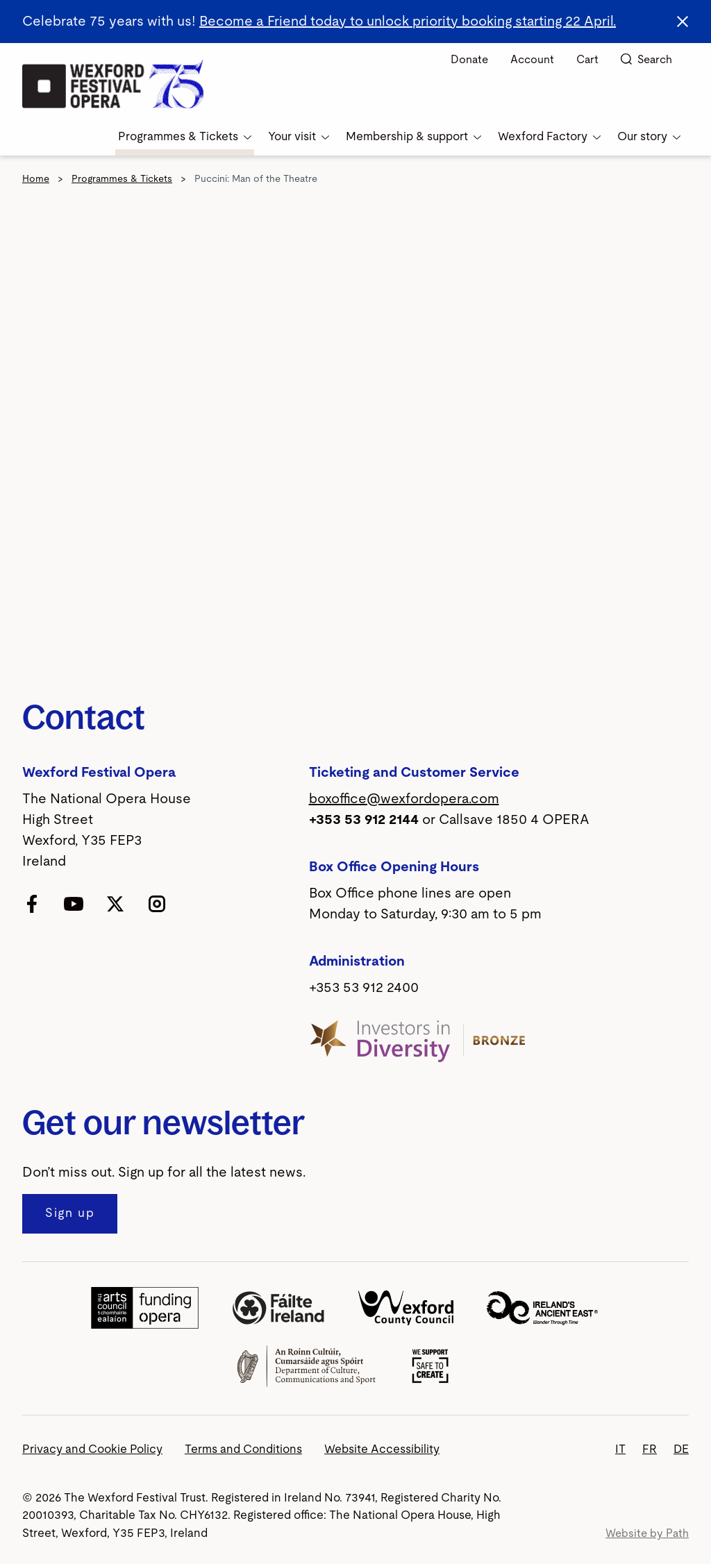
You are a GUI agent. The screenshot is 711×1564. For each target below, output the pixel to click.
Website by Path (647, 1533)
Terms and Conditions (243, 1449)
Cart (587, 59)
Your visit (298, 136)
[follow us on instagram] (157, 903)
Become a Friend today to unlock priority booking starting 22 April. (407, 21)
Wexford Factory (549, 136)
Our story (648, 136)
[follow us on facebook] (32, 903)
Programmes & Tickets (184, 136)
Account (532, 59)
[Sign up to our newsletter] (69, 1214)
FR (649, 1449)
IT (620, 1449)
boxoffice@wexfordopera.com (404, 799)
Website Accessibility (382, 1449)
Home (35, 179)
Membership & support (413, 136)
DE (681, 1449)
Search (646, 59)
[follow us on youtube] (73, 903)
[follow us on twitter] (115, 903)
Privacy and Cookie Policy (92, 1449)
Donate (469, 59)
